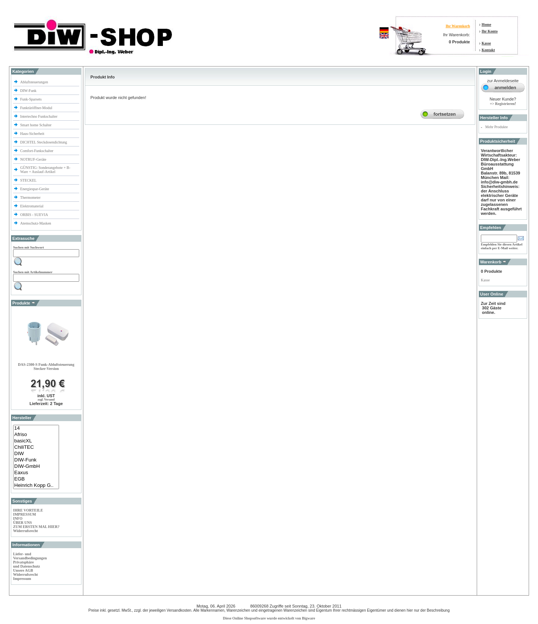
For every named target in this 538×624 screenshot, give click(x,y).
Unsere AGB (23, 570)
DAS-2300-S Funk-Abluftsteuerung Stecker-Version (46, 366)
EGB (36, 479)
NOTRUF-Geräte (33, 159)
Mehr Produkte (496, 127)
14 (36, 428)
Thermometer (30, 197)
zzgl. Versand (46, 399)
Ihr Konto (490, 31)
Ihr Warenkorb (458, 26)
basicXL (36, 441)
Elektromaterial (32, 206)
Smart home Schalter (36, 125)
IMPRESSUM (24, 514)
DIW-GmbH (36, 466)
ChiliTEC (36, 447)
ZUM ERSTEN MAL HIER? (36, 527)
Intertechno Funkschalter (39, 116)
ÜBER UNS (22, 522)
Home (486, 24)
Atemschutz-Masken (35, 223)
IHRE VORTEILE (28, 510)
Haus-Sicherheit (32, 134)
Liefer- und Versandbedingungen (30, 556)
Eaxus (36, 473)
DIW (36, 454)
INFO (17, 518)
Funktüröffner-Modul (36, 108)
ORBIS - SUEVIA (34, 215)
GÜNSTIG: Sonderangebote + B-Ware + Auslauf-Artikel (45, 170)
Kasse (486, 43)
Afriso (36, 435)
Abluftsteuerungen (34, 82)
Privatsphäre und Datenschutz (26, 564)
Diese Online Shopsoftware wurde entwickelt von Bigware (269, 618)
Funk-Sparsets (31, 99)
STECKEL (28, 180)
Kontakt (488, 50)
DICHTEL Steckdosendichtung (43, 142)
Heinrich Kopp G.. (36, 485)
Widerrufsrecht (25, 531)
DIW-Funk (28, 91)
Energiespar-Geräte (34, 189)
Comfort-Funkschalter (37, 151)
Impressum (22, 579)
